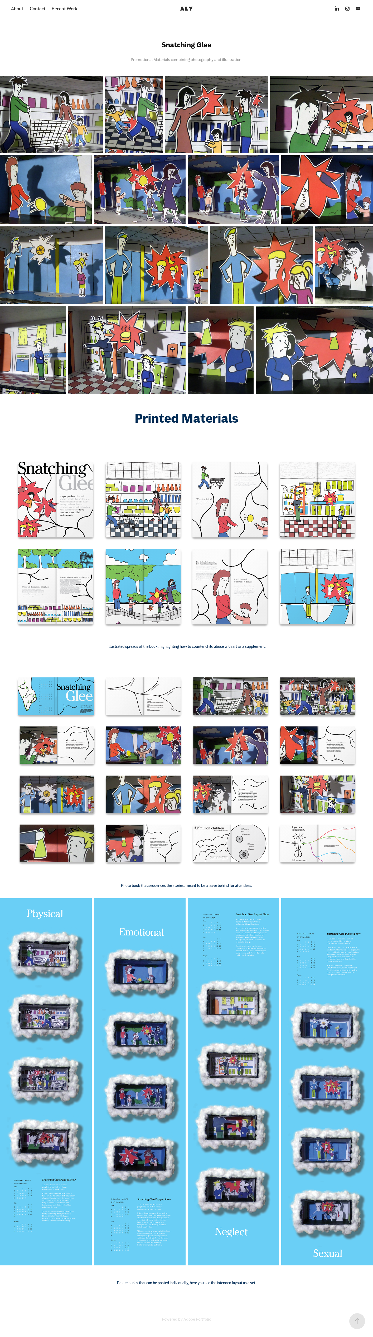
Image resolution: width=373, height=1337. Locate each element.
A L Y (186, 8)
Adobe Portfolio (197, 1319)
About (17, 8)
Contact (37, 8)
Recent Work (64, 8)
